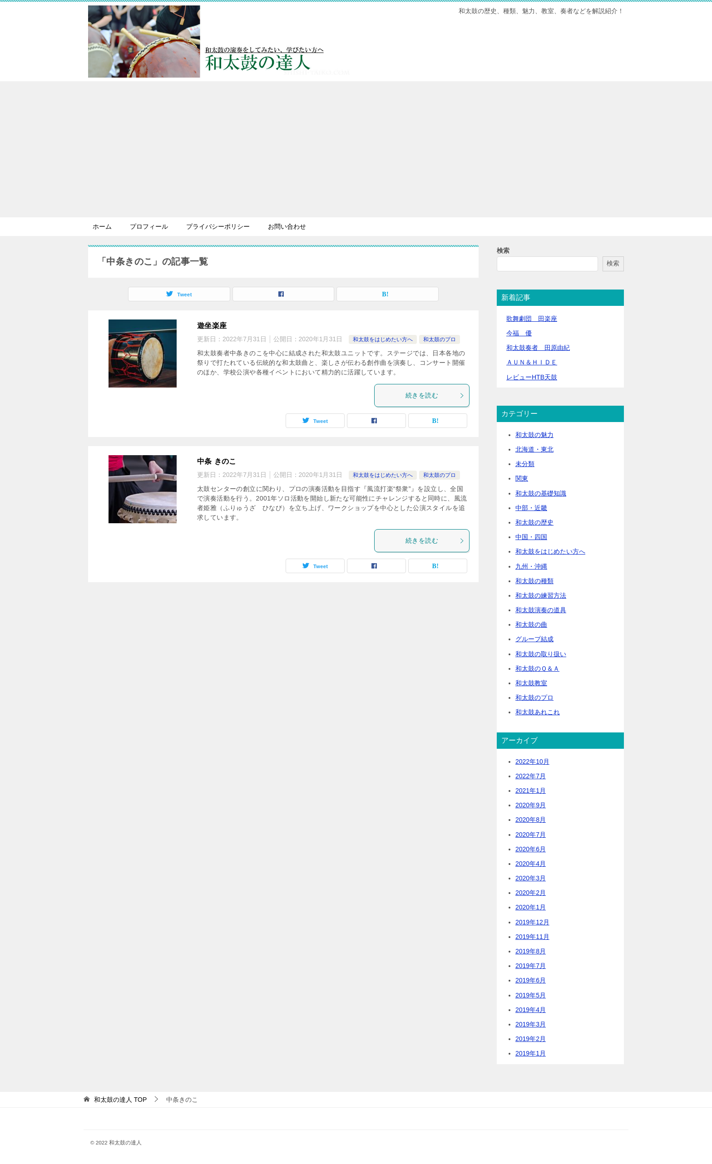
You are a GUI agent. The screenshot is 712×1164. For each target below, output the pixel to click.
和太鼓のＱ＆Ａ (537, 668)
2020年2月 (530, 892)
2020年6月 (530, 849)
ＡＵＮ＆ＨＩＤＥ (531, 362)
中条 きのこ (217, 461)
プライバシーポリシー (218, 226)
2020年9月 (530, 805)
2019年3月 (530, 1024)
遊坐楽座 (212, 325)
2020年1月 (530, 907)
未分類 (524, 463)
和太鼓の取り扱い (540, 654)
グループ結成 (534, 639)
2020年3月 (530, 878)
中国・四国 (531, 536)
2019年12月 (532, 922)
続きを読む (435, 395)
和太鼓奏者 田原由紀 (538, 347)
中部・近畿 (531, 507)
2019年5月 (530, 995)
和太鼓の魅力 (534, 434)
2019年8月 (530, 951)
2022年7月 (530, 776)
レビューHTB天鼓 (531, 377)
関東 (521, 478)
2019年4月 (530, 1009)
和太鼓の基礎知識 (540, 493)
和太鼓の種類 (534, 580)
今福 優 (519, 333)
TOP (120, 1099)
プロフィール (149, 226)
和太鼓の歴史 (534, 522)
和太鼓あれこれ (537, 712)
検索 (503, 250)
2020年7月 (530, 834)
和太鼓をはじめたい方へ (383, 339)
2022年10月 (532, 761)
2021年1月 (530, 790)
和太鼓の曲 (531, 624)
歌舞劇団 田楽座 (531, 318)
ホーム (102, 226)
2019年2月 (530, 1038)
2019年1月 (530, 1053)
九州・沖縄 (531, 566)
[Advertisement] (356, 149)
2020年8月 (530, 819)
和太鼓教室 (531, 683)
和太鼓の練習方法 (540, 595)
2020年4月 (530, 863)
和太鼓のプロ (439, 339)
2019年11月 (532, 936)
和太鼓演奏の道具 (540, 610)
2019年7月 (530, 965)
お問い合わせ (287, 226)
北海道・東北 (534, 449)
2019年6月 (530, 980)
